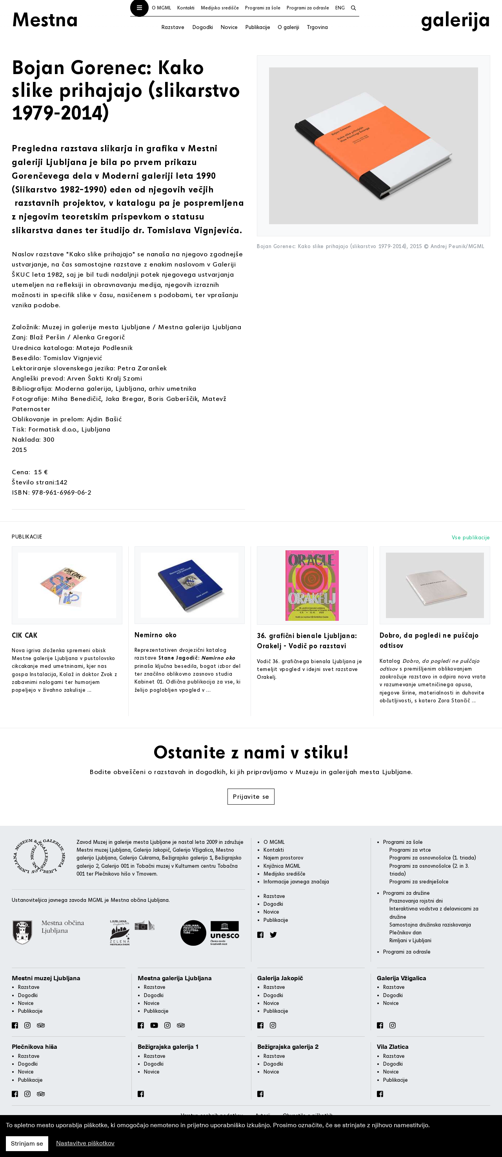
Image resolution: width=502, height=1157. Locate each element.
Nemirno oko (156, 635)
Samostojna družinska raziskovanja (430, 924)
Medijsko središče (220, 8)
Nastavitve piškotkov (85, 1143)
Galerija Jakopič (280, 978)
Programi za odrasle (308, 8)
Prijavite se (251, 796)
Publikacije (257, 27)
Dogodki (202, 27)
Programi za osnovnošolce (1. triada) (432, 857)
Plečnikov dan (405, 932)
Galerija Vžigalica (401, 978)
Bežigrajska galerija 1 (168, 1047)
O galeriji (288, 27)
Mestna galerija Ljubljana (175, 978)
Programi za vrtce (410, 850)
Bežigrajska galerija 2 (288, 1047)
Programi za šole (262, 8)
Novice (229, 27)
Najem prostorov (283, 857)
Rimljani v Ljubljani (410, 940)
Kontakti (186, 8)
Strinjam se (27, 1144)
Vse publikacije (471, 537)
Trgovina (317, 27)
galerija (455, 18)
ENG (340, 8)
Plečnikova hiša (34, 1047)
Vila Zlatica (393, 1047)
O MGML (161, 8)
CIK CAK (24, 635)
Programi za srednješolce (419, 881)
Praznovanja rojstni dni (416, 901)
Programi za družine (406, 893)
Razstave (172, 27)
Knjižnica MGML (282, 866)
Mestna (45, 18)
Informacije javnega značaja (296, 881)
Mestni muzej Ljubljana (46, 978)
